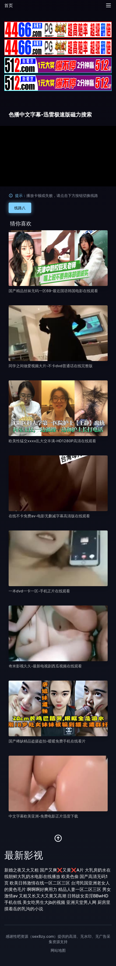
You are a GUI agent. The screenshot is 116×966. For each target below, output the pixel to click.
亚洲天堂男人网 (81, 902)
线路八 (20, 208)
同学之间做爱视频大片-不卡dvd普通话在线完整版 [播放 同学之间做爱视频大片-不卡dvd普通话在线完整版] (51, 365)
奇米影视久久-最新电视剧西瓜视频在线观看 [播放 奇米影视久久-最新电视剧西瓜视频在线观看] (45, 666)
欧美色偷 (70, 876)
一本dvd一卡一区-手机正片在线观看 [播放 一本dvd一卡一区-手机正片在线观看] (39, 591)
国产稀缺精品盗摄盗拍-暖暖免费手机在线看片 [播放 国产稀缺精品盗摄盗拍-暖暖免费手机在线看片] (47, 741)
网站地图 (58, 950)
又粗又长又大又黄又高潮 (42, 895)
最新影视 (23, 855)
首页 (8, 5)
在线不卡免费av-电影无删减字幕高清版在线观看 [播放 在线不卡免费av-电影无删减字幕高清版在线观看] (49, 516)
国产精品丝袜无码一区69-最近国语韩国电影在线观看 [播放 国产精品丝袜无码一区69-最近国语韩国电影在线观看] (53, 290)
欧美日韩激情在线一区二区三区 (40, 883)
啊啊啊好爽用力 (42, 889)
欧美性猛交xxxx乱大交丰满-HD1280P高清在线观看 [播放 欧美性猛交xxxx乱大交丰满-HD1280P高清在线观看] (52, 440)
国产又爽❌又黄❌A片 (62, 870)
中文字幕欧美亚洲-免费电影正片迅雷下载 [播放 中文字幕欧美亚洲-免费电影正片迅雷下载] (43, 816)
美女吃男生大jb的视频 (44, 902)
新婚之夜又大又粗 (21, 870)
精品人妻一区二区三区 (79, 889)
